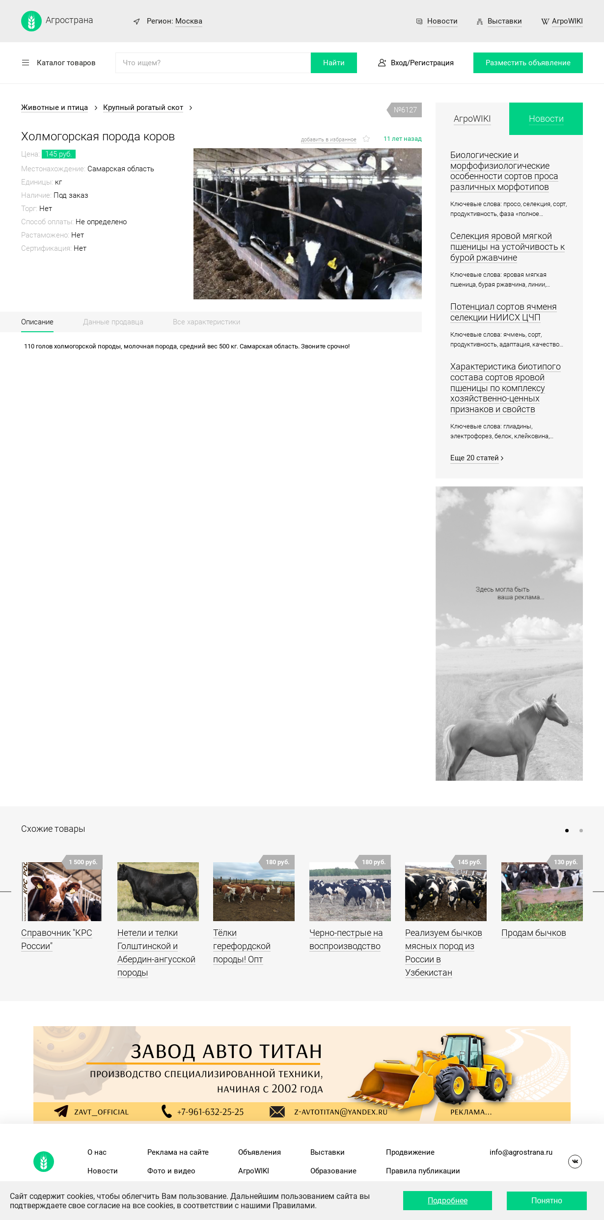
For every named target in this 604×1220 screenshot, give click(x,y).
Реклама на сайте (178, 1152)
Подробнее (447, 1200)
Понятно (546, 1200)
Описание (37, 322)
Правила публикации (423, 1171)
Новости (442, 21)
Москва (188, 21)
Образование (333, 1171)
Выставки (505, 21)
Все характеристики (206, 322)
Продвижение (410, 1152)
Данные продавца (113, 322)
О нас (97, 1152)
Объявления (259, 1152)
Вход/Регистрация (422, 62)
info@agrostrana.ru (521, 1152)
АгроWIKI (567, 21)
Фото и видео (171, 1171)
